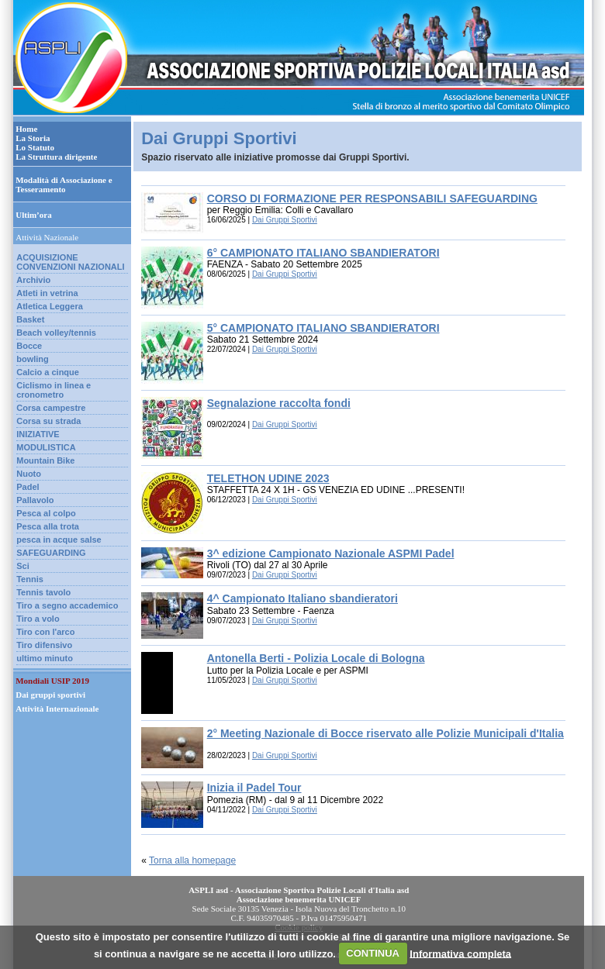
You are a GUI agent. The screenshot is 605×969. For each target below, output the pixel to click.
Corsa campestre (50, 407)
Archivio (33, 279)
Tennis (29, 579)
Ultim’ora (33, 214)
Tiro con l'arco (45, 631)
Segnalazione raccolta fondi (279, 403)
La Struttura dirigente (56, 156)
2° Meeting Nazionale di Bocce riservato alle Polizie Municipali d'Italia (385, 733)
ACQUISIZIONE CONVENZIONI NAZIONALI (70, 262)
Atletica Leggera (49, 306)
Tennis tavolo (43, 592)
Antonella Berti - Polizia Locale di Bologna (316, 658)
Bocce (29, 345)
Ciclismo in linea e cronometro (53, 390)
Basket (30, 319)
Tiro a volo (37, 618)
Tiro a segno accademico (67, 605)
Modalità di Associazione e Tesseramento (64, 184)
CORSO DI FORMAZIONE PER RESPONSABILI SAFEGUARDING (372, 198)
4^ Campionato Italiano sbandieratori (302, 598)
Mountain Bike (45, 460)
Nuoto (28, 473)
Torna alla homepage (192, 860)
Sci (22, 566)
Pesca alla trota (47, 526)
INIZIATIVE (37, 434)
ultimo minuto (44, 658)
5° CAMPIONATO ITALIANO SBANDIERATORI (323, 328)
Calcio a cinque (47, 372)
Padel (27, 486)
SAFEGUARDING (50, 552)
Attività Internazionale (57, 708)
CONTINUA (372, 953)
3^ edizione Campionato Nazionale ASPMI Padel (331, 553)
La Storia (33, 138)
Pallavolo (35, 500)
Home (26, 128)
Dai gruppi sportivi (50, 694)
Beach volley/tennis (56, 332)
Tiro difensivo (44, 645)
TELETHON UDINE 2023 (268, 478)
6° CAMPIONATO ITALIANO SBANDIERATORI (323, 253)
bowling (32, 359)
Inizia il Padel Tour (254, 787)
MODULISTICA (45, 447)
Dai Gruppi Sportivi (284, 220)
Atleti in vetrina (47, 293)
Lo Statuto (35, 147)
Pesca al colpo (45, 513)
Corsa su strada (48, 421)
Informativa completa (460, 953)
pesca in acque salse (58, 539)
